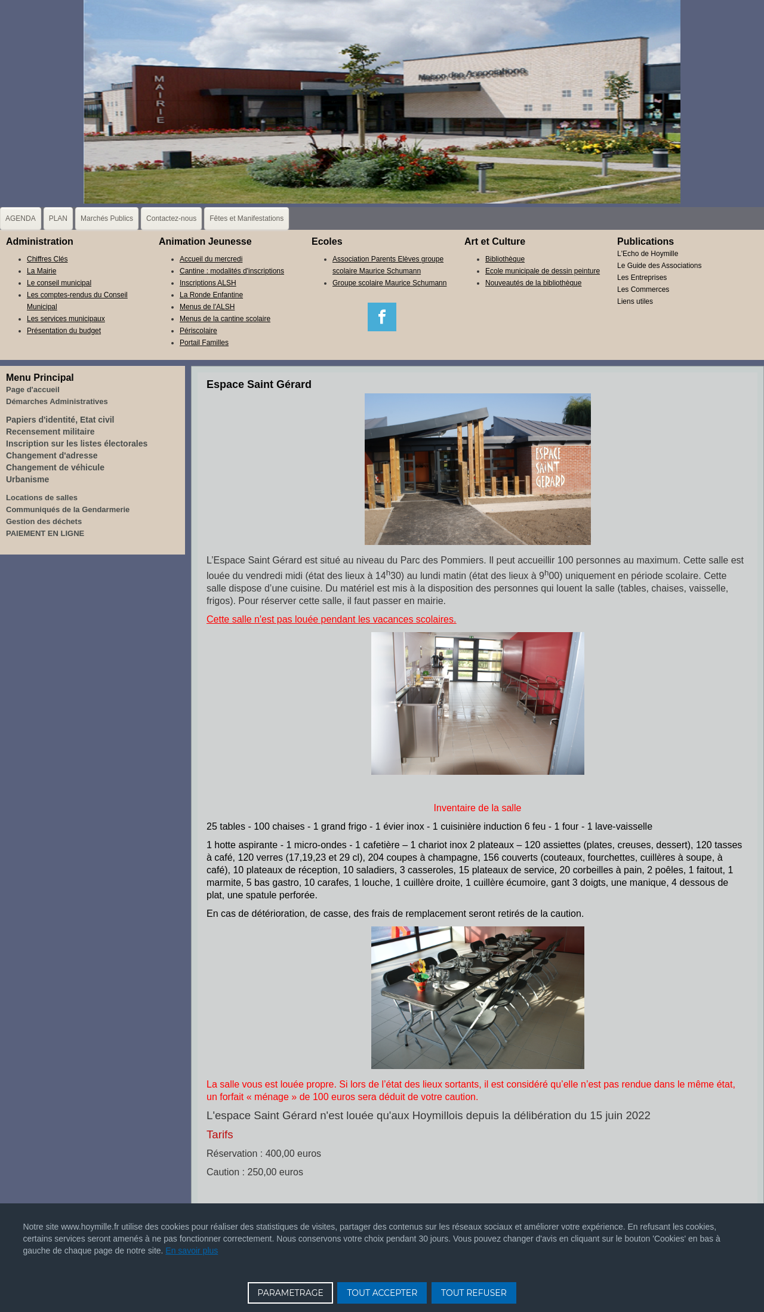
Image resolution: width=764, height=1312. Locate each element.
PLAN (58, 218)
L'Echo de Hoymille (647, 254)
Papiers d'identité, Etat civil (60, 419)
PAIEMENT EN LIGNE (45, 533)
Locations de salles (42, 497)
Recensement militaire (50, 431)
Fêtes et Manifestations (247, 218)
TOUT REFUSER (474, 1293)
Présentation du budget (64, 331)
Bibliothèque (505, 259)
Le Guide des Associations (659, 265)
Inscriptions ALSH (208, 283)
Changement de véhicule (55, 467)
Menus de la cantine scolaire (225, 319)
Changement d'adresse (52, 455)
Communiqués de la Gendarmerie (68, 509)
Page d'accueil (33, 389)
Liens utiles (635, 301)
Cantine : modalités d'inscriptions (232, 271)
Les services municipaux (66, 319)
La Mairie (41, 271)
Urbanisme (27, 479)
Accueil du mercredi (211, 259)
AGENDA (20, 218)
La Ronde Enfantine (211, 295)
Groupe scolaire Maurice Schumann (389, 283)
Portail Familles (204, 342)
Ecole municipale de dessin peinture (542, 271)
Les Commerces (643, 289)
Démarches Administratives (57, 401)
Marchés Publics (107, 218)
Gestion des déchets (44, 521)
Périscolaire (198, 331)
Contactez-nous (171, 218)
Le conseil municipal (59, 283)
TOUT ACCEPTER (382, 1293)
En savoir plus (191, 1250)
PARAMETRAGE (290, 1293)
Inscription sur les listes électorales (76, 443)
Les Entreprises (642, 277)
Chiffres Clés (47, 259)
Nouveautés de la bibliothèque (533, 283)
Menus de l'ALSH (207, 307)
